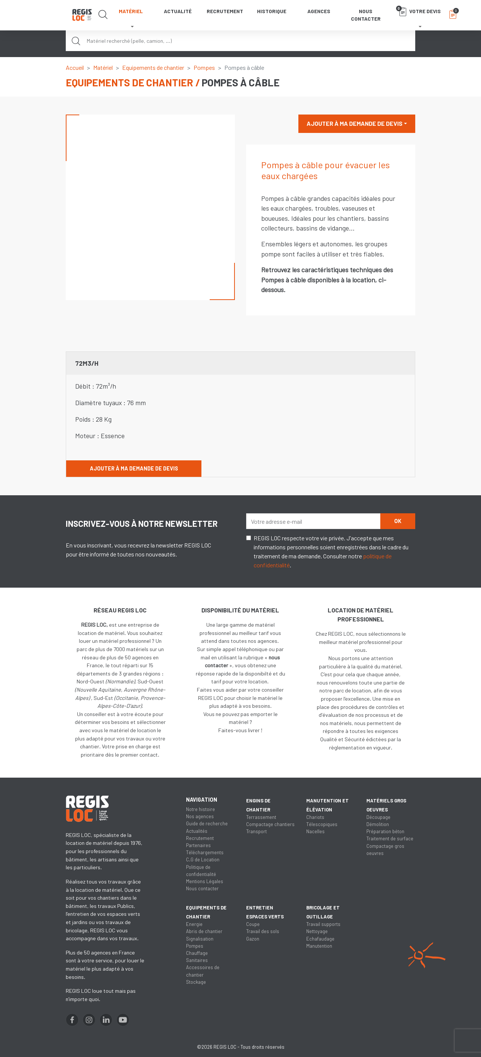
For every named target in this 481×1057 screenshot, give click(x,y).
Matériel (103, 67)
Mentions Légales (204, 881)
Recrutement (225, 11)
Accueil (75, 67)
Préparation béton (385, 831)
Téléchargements (205, 852)
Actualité (178, 11)
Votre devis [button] (418, 11)
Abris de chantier (204, 931)
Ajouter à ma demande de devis (354, 123)
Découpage (378, 817)
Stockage (196, 982)
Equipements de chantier (153, 67)
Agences (318, 11)
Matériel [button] (131, 11)
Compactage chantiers (270, 824)
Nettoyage (317, 931)
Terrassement (261, 817)
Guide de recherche (207, 823)
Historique (271, 11)
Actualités (196, 831)
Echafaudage (320, 939)
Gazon (252, 939)
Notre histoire (200, 809)
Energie (194, 924)
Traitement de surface (389, 838)
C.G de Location (202, 859)
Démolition (377, 824)
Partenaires (198, 845)
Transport (256, 831)
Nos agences (200, 816)
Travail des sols (262, 931)
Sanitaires (197, 960)
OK (397, 521)
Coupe (253, 924)
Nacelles (315, 831)
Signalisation (199, 939)
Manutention (319, 946)
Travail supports (323, 924)
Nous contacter (366, 15)
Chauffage (197, 953)
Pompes (204, 67)
